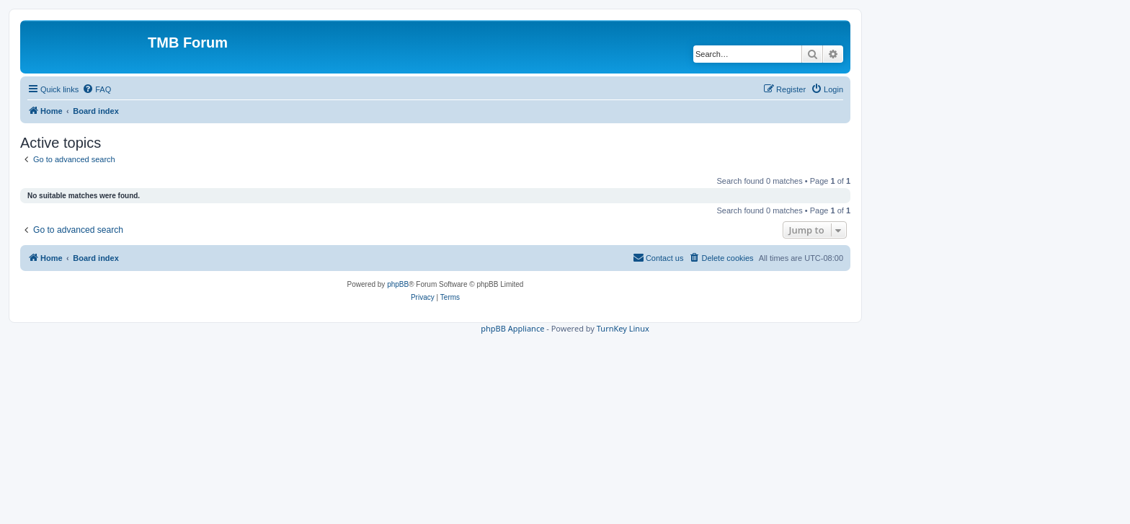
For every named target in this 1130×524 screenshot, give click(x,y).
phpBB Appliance (512, 328)
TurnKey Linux (623, 328)
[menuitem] (96, 89)
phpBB (398, 284)
